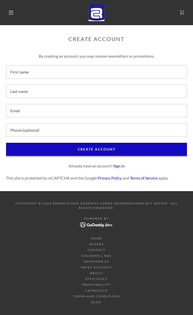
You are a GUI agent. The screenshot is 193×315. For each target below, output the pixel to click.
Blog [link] (96, 302)
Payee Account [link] (96, 267)
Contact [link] (96, 250)
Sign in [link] (119, 165)
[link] (96, 12)
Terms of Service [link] (144, 178)
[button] (15, 13)
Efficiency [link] (96, 279)
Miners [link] (96, 244)
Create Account (96, 149)
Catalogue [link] (96, 290)
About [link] (96, 273)
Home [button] (96, 238)
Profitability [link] (96, 285)
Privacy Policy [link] (110, 178)
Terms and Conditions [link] (96, 296)
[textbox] (96, 72)
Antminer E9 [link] (96, 261)
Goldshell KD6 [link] (96, 256)
